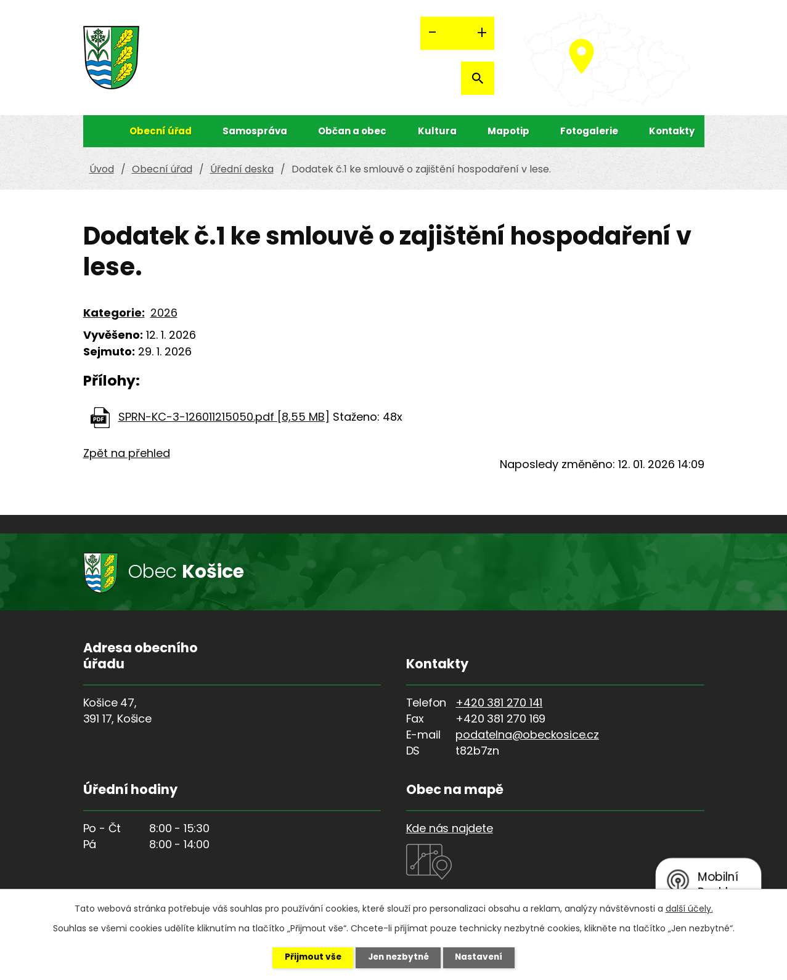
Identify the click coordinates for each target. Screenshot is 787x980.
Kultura (437, 130)
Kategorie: (114, 312)
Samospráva (254, 130)
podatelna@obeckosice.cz (526, 734)
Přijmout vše (308, 957)
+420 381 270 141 (498, 702)
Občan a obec (352, 130)
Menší (432, 33)
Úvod (95, 131)
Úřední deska (242, 169)
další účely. (689, 908)
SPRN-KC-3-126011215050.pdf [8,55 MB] (224, 416)
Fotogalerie (589, 130)
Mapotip (508, 130)
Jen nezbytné (398, 957)
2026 (163, 312)
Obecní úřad (160, 130)
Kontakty (672, 130)
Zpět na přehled (126, 453)
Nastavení (483, 957)
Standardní (457, 33)
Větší (482, 33)
